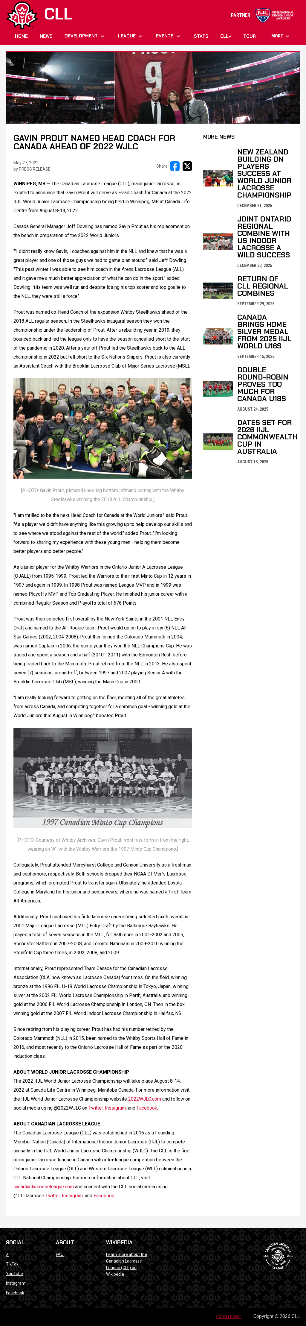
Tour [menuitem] (249, 36)
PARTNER (262, 15)
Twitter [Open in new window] (95, 1108)
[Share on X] (187, 166)
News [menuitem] (46, 36)
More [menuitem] (281, 36)
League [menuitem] (131, 36)
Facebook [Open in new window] (147, 1108)
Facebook (15, 1292)
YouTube (14, 1273)
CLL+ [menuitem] (225, 36)
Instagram (15, 1283)
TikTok (12, 1264)
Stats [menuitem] (201, 36)
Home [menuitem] (21, 36)
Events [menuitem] (169, 36)
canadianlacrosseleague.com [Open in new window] (43, 1187)
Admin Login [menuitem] (228, 1316)
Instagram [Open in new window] (115, 1108)
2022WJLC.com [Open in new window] (144, 1099)
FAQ (60, 1254)
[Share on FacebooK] (175, 166)
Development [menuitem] (85, 36)
